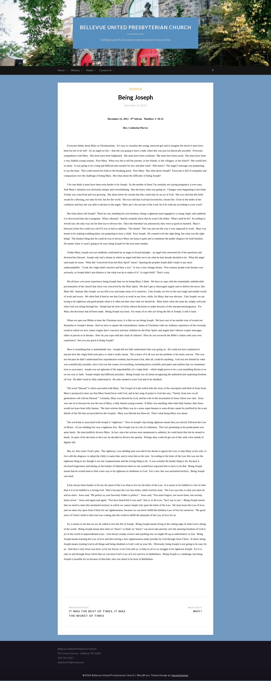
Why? (197, 611)
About (61, 70)
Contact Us (105, 70)
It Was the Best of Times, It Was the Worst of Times (98, 613)
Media (89, 70)
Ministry (75, 70)
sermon (135, 89)
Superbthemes (180, 675)
